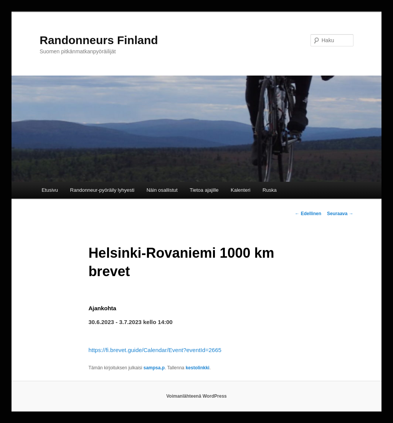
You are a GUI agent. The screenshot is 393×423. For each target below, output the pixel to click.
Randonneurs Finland (99, 40)
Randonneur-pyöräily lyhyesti (102, 190)
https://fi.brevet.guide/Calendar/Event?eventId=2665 (154, 350)
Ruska (270, 190)
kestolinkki (198, 367)
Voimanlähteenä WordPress (196, 396)
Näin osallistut (162, 190)
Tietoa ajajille (204, 190)
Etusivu (49, 190)
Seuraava (340, 213)
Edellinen (308, 213)
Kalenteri (240, 190)
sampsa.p (154, 367)
